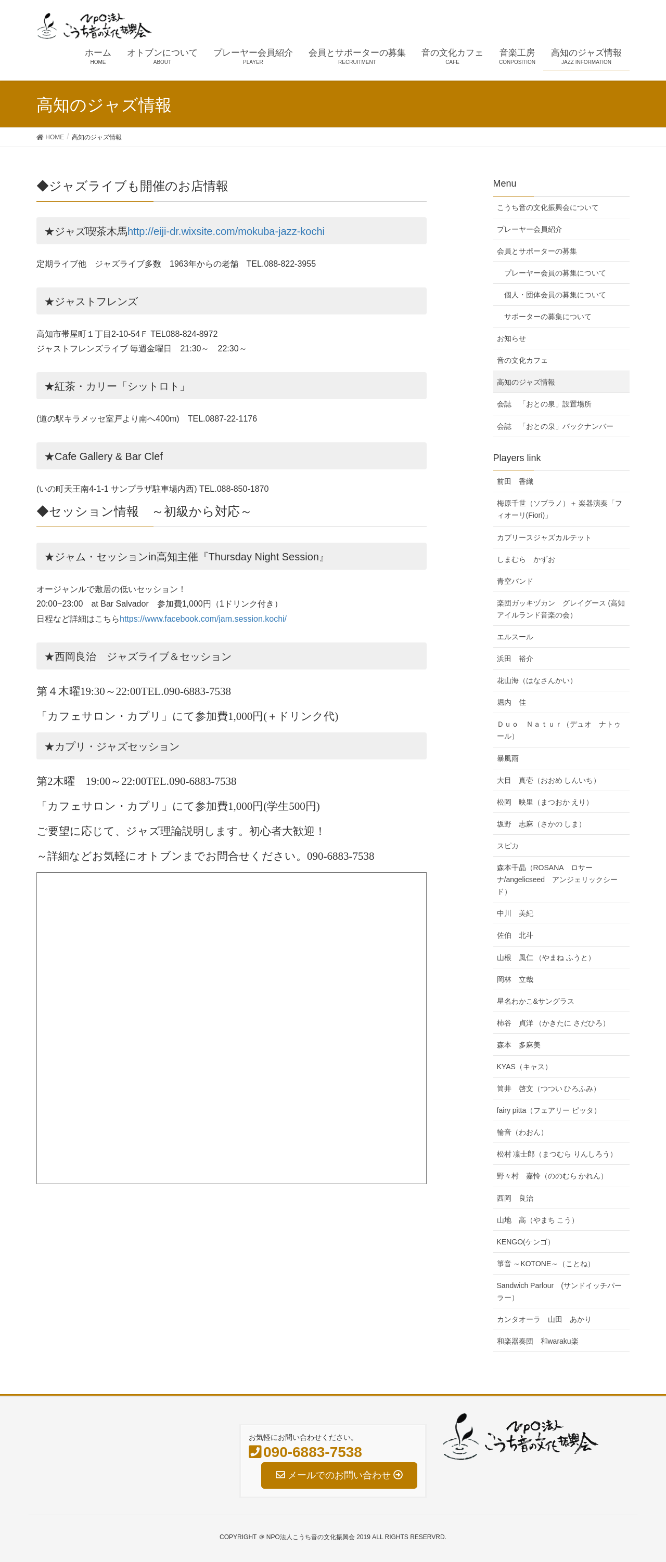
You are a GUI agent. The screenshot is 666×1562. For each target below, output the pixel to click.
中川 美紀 (515, 913)
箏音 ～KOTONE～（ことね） (546, 1263)
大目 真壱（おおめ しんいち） (549, 780)
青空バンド (515, 581)
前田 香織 (515, 481)
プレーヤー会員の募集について (555, 273)
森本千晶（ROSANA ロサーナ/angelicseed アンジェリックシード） (557, 879)
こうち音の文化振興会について (548, 207)
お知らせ (511, 338)
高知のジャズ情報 (526, 382)
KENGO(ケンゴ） (526, 1242)
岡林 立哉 (515, 979)
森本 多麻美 (519, 1045)
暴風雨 (508, 758)
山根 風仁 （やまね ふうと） (546, 957)
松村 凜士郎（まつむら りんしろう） (557, 1154)
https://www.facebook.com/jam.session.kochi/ (203, 618)
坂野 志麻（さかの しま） (541, 824)
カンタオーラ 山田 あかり (544, 1319)
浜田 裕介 (515, 658)
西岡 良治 (515, 1198)
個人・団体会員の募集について (555, 295)
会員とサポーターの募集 (537, 251)
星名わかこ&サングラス (535, 1001)
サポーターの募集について (548, 316)
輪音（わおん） (522, 1132)
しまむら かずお (526, 559)
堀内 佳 (511, 702)
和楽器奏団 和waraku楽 (538, 1341)
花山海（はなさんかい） (537, 680)
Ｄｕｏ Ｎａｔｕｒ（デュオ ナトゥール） (559, 730)
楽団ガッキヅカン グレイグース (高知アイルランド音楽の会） (561, 609)
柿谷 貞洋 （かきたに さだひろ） (553, 1023)
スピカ (508, 846)
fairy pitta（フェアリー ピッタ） (549, 1110)
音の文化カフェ (522, 360)
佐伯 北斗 (515, 935)
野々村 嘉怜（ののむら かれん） (552, 1176)
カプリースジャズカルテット (544, 537)
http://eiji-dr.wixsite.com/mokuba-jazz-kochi (226, 231)
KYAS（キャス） (524, 1066)
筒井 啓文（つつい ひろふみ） (549, 1088)
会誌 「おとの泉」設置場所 (544, 404)
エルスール (515, 637)
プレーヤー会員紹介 (529, 229)
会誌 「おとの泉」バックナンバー (555, 426)
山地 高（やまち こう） (538, 1220)
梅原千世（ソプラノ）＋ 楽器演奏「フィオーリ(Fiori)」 (560, 509)
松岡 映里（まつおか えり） (545, 802)
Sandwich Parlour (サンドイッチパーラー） (559, 1291)
